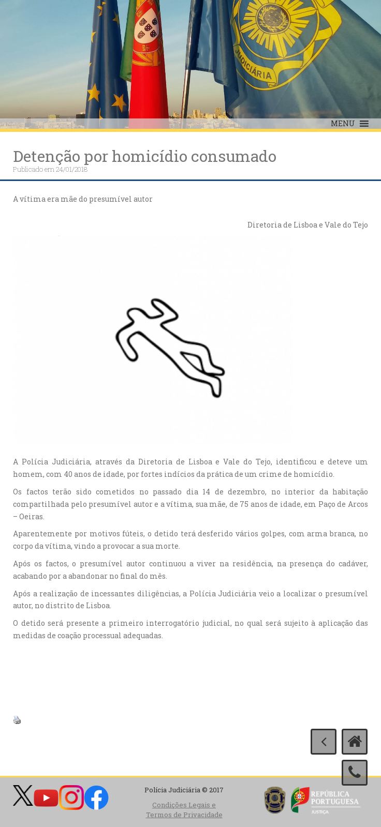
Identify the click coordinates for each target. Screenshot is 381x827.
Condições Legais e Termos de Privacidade (184, 809)
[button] (343, 123)
